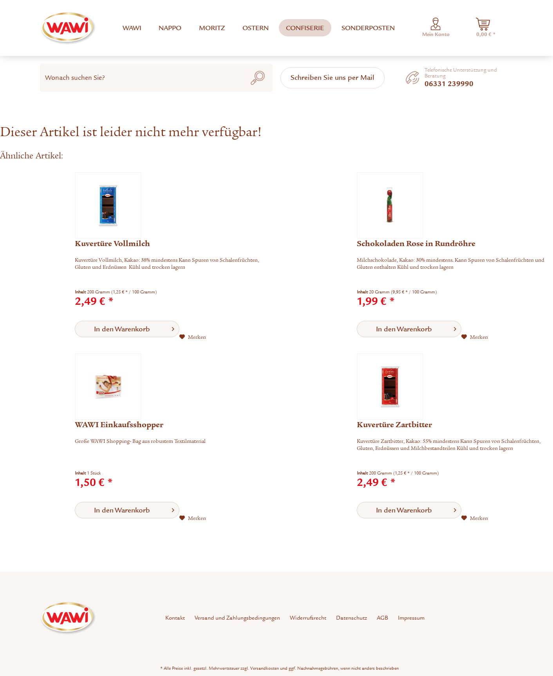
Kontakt (175, 617)
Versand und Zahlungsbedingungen (237, 617)
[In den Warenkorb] (127, 329)
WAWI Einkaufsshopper (119, 425)
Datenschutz (351, 617)
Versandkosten (264, 668)
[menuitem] (132, 27)
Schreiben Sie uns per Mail (332, 77)
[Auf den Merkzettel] (192, 337)
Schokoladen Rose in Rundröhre (416, 243)
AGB (382, 617)
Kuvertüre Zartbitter (394, 425)
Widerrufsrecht (308, 617)
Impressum (411, 617)
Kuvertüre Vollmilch (112, 243)
